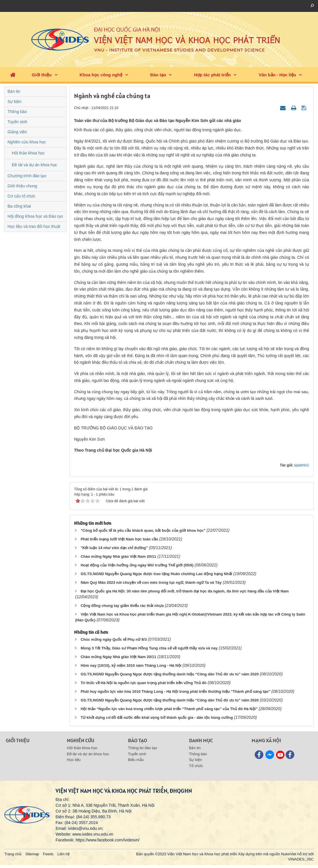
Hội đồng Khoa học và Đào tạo (35, 216)
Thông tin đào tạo (142, 748)
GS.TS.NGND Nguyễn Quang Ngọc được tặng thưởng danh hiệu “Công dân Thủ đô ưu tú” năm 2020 (170, 674)
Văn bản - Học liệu (277, 74)
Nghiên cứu (80, 740)
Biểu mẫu (136, 760)
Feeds (48, 854)
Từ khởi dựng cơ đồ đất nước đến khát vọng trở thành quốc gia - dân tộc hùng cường (157, 717)
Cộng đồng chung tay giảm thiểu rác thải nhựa (122, 605)
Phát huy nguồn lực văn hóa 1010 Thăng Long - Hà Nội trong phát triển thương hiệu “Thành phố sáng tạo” (175, 691)
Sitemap (32, 854)
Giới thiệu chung (22, 186)
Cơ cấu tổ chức (21, 196)
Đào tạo (158, 74)
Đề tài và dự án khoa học (34, 164)
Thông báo (17, 111)
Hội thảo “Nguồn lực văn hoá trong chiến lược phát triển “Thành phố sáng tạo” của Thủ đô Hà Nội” (169, 709)
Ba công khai (19, 206)
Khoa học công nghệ (101, 74)
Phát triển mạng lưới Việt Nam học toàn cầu (119, 539)
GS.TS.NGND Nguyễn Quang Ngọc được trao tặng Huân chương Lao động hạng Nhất (156, 574)
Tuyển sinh (17, 121)
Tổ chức (196, 766)
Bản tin (14, 91)
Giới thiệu (42, 74)
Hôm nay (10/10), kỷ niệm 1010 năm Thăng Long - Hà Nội (131, 665)
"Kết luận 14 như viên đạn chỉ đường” (114, 548)
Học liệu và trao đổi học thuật (34, 226)
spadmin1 (301, 465)
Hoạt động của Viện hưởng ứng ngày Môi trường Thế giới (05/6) (137, 565)
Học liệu (74, 760)
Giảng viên (17, 132)
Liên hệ (64, 854)
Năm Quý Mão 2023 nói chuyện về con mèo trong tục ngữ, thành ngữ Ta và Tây (151, 582)
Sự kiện (14, 101)
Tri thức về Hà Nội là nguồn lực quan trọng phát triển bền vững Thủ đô (143, 683)
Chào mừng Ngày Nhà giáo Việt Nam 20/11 (118, 556)
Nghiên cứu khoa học (27, 142)
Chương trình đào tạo (27, 175)
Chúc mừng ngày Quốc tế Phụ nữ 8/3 (114, 639)
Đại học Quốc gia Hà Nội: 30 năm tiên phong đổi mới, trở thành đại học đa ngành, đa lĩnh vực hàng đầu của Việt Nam (185, 591)
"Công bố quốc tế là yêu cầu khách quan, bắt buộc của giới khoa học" (143, 530)
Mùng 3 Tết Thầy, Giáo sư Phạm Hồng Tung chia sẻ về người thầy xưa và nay (149, 648)
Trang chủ (12, 854)
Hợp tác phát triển (212, 74)
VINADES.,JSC (301, 859)
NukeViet (288, 854)
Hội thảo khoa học (28, 153)
